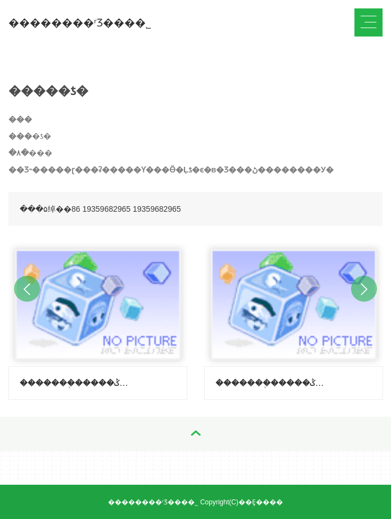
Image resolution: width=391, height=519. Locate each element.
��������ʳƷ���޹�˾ (79, 23)
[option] (98, 318)
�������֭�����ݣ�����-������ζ (270, 383)
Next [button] (364, 289)
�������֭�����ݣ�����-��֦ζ (75, 383)
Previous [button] (27, 289)
